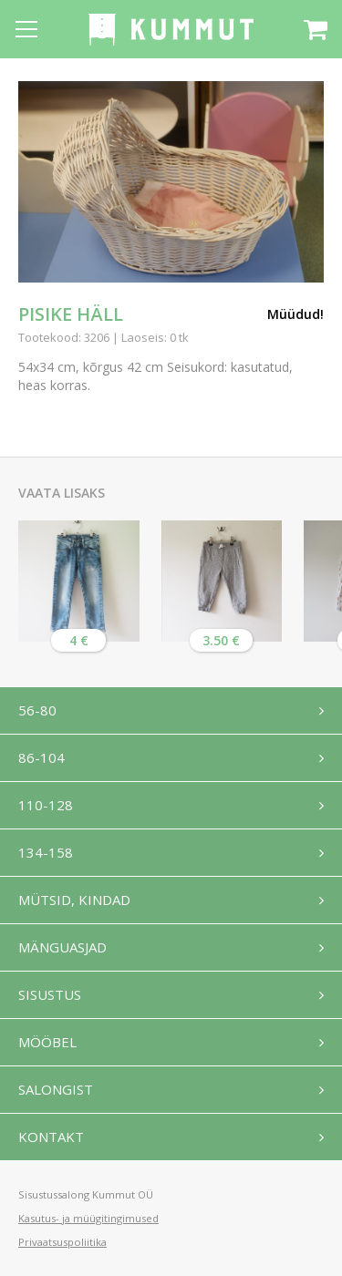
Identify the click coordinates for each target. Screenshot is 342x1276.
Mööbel (47, 1042)
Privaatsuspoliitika (62, 1242)
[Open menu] (26, 29)
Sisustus (49, 994)
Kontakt (51, 1136)
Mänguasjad (62, 947)
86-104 (41, 757)
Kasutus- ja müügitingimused (88, 1218)
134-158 (45, 852)
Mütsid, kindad (74, 899)
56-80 (37, 710)
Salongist (55, 1089)
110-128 (45, 805)
